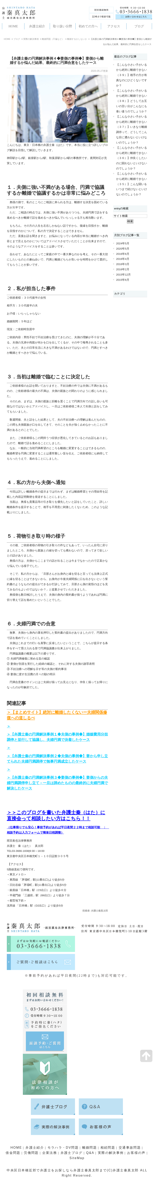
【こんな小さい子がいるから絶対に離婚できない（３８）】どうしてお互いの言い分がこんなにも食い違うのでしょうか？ (131, 101)
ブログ (16, 39)
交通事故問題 (130, 1147)
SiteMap (77, 1158)
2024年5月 (122, 243)
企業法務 (49, 1152)
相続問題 (108, 1147)
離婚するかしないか (77, 39)
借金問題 (12, 1152)
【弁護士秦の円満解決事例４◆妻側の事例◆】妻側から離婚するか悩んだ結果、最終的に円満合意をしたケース (57, 60)
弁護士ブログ (71, 1152)
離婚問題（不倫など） (53, 39)
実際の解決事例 (31, 39)
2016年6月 (122, 253)
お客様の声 (137, 1152)
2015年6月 (122, 279)
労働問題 (30, 1152)
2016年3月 (122, 264)
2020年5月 (122, 248)
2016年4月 (122, 258)
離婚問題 (89, 1147)
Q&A (90, 1152)
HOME (7, 39)
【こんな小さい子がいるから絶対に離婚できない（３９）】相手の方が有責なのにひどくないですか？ (131, 75)
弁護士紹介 (34, 1147)
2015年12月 (123, 274)
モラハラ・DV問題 (63, 1147)
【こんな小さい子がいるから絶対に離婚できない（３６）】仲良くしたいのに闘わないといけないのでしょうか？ (131, 158)
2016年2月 (122, 269)
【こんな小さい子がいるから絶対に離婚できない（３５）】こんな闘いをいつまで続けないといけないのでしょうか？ (131, 184)
